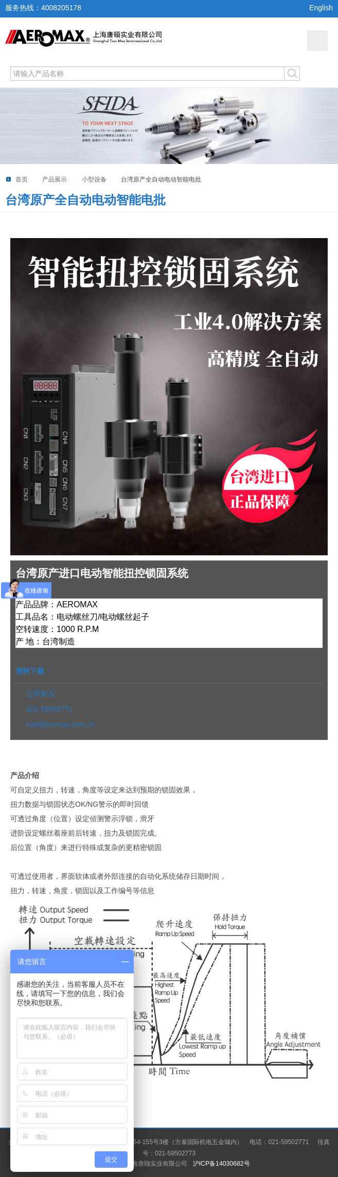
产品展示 (54, 179)
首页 (21, 179)
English (321, 8)
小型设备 (94, 179)
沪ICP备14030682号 (221, 1163)
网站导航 (317, 40)
